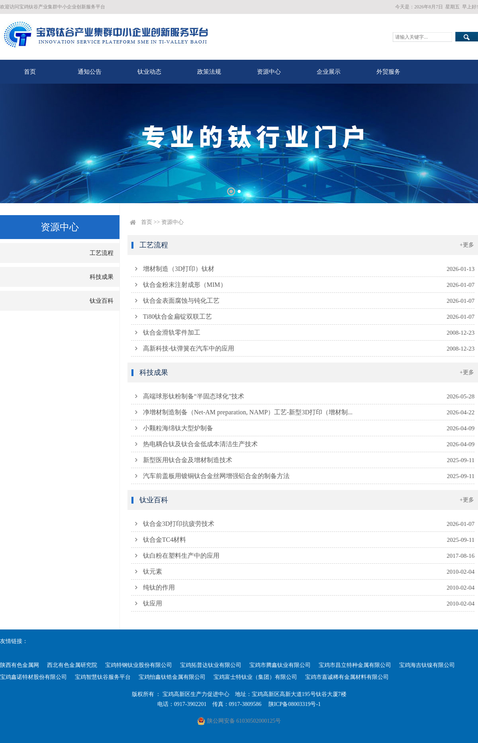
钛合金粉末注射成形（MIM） (185, 284)
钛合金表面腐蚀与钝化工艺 (181, 300)
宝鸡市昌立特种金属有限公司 (355, 665)
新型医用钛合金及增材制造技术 (187, 460)
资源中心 (269, 72)
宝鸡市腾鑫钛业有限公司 (280, 665)
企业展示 (329, 72)
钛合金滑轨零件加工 (171, 332)
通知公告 (90, 72)
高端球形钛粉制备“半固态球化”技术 (193, 396)
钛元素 (152, 571)
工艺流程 (102, 253)
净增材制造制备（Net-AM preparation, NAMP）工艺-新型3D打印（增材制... (248, 412)
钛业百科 (102, 301)
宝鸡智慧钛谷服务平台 (103, 677)
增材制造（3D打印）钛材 (179, 268)
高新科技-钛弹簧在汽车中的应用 (188, 348)
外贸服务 (388, 72)
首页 (30, 72)
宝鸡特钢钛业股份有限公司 (138, 665)
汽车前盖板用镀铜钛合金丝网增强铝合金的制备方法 (216, 475)
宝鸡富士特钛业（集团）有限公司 (255, 677)
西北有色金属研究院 (72, 665)
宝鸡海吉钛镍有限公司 (427, 665)
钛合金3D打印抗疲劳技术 (179, 523)
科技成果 (102, 277)
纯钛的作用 (159, 587)
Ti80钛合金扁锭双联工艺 (177, 316)
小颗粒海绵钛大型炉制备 (178, 428)
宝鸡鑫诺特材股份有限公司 (33, 677)
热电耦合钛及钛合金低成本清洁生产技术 (200, 444)
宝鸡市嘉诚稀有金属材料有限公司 (347, 677)
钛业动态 (149, 72)
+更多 (467, 245)
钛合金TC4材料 (164, 539)
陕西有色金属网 (19, 665)
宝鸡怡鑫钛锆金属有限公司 (172, 677)
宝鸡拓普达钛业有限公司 (210, 665)
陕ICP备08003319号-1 (294, 704)
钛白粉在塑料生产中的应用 (181, 555)
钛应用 (152, 603)
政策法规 (209, 72)
